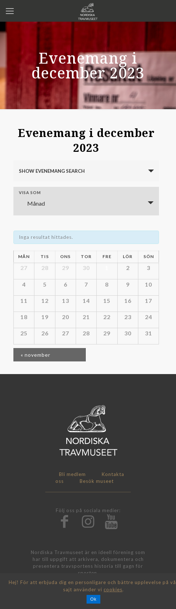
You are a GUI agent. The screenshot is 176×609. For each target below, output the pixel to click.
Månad (31, 203)
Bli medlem (72, 474)
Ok (93, 599)
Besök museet (97, 481)
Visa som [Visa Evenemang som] (30, 192)
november (35, 355)
